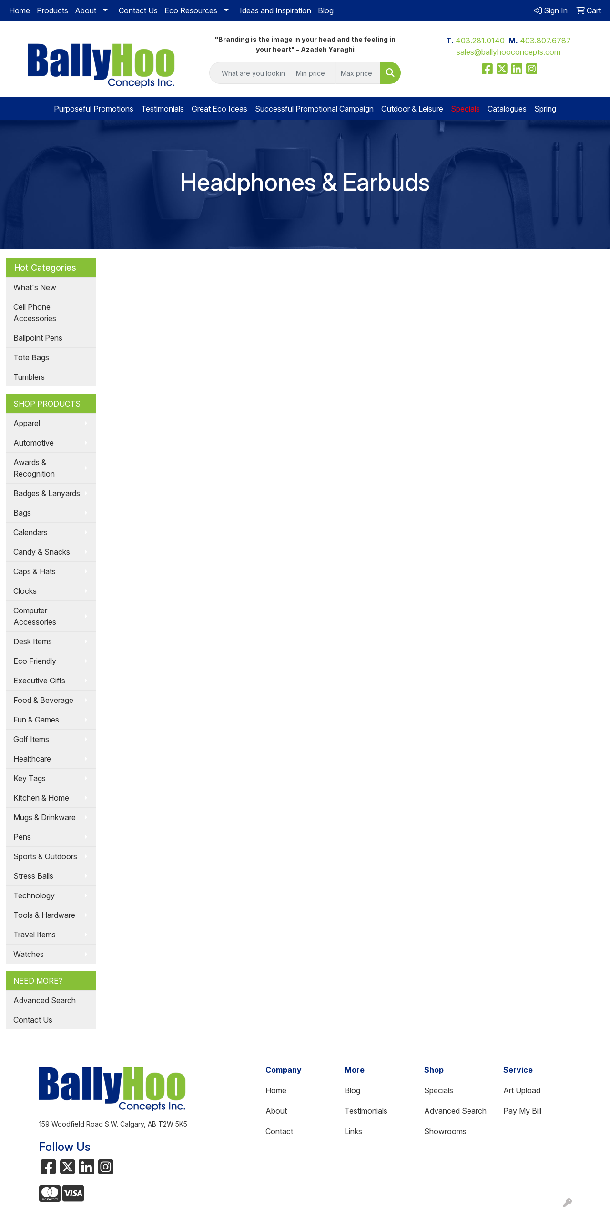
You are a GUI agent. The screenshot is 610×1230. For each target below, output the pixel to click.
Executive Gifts (39, 680)
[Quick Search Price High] (358, 73)
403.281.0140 (480, 40)
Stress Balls (33, 876)
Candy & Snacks (41, 552)
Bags (22, 513)
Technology (34, 895)
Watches (28, 954)
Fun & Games (36, 719)
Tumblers (29, 377)
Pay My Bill (522, 1111)
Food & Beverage (43, 700)
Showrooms (445, 1131)
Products (52, 10)
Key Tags (29, 778)
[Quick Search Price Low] (313, 73)
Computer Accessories (34, 616)
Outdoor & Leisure (412, 108)
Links (353, 1131)
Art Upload (521, 1090)
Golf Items (31, 739)
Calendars (30, 532)
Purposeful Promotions (93, 108)
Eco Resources (190, 10)
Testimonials (162, 108)
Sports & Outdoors (45, 856)
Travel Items (34, 934)
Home (19, 10)
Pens (22, 837)
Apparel (26, 423)
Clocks (25, 591)
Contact (279, 1131)
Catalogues (507, 108)
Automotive (33, 442)
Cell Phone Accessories (34, 312)
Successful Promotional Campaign (314, 108)
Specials (438, 1090)
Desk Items (32, 641)
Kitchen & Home (41, 798)
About (85, 10)
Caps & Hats (34, 571)
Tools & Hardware (44, 915)
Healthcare (32, 758)
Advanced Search (44, 1000)
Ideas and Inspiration (275, 10)
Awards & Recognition (34, 467)
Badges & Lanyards (46, 493)
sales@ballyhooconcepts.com (508, 52)
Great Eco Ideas (219, 108)
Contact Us (138, 10)
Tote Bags (31, 357)
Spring (545, 108)
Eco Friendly (34, 661)
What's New (34, 287)
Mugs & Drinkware (44, 817)
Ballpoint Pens (37, 338)
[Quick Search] (250, 73)
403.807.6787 (545, 40)
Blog (326, 10)
